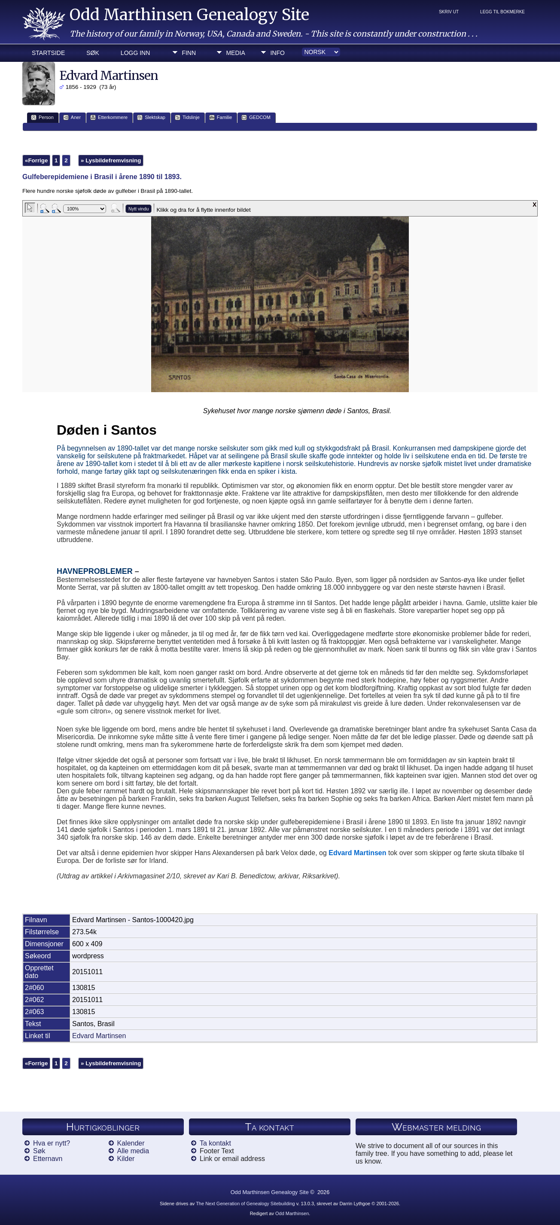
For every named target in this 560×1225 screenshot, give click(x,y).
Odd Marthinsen (292, 1213)
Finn (189, 52)
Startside (48, 52)
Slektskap (151, 117)
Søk (92, 52)
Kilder (126, 1158)
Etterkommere (109, 117)
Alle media (133, 1151)
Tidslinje (187, 117)
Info (277, 52)
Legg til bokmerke (502, 11)
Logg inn (135, 52)
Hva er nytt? (51, 1143)
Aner (72, 117)
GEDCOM (256, 117)
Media (235, 52)
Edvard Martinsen (99, 1035)
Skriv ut (449, 11)
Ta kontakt (215, 1143)
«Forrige (36, 160)
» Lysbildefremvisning (111, 160)
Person (42, 117)
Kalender (131, 1143)
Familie (220, 117)
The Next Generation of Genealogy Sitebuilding (245, 1203)
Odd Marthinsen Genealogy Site (189, 14)
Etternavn (47, 1158)
